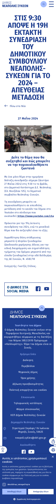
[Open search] (43, 4)
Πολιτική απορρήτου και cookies (28, 390)
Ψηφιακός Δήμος (28, 372)
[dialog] (28, 479)
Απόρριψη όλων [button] (41, 491)
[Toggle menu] (51, 4)
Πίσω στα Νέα (18, 106)
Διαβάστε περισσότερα (12, 478)
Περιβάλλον (28, 366)
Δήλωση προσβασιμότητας (28, 384)
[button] (28, 499)
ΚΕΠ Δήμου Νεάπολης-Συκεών (28, 415)
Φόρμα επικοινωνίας (28, 409)
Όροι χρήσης (28, 378)
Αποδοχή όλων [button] (14, 491)
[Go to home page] (15, 4)
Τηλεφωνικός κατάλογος (28, 403)
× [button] (53, 457)
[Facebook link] (38, 289)
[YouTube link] (46, 289)
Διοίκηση (28, 360)
